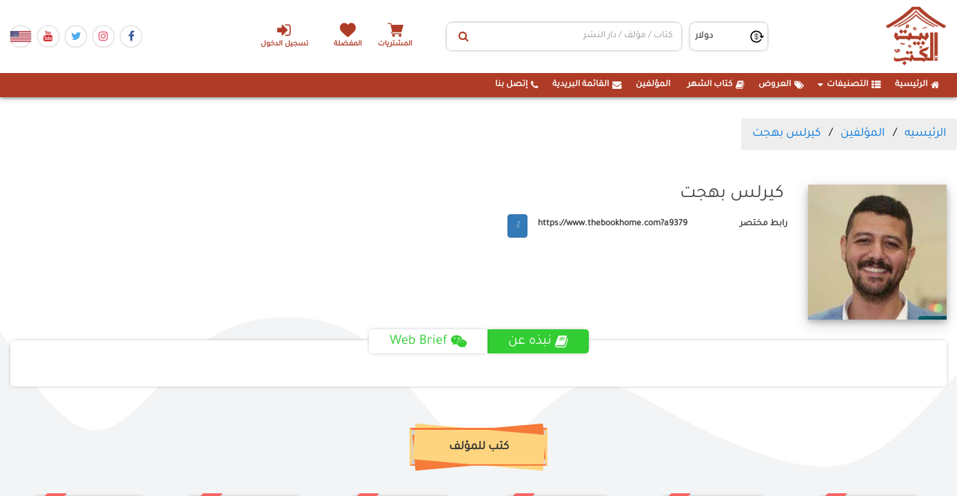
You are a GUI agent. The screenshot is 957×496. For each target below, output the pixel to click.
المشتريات (395, 44)
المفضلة (348, 44)
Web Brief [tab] (428, 342)
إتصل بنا (516, 85)
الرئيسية (917, 85)
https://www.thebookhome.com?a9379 (612, 224)
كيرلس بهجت (786, 133)
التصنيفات (849, 85)
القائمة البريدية (587, 85)
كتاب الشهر (716, 85)
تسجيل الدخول (284, 35)
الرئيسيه (925, 133)
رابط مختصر (763, 224)
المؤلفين (653, 85)
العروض (781, 85)
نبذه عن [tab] (538, 342)
